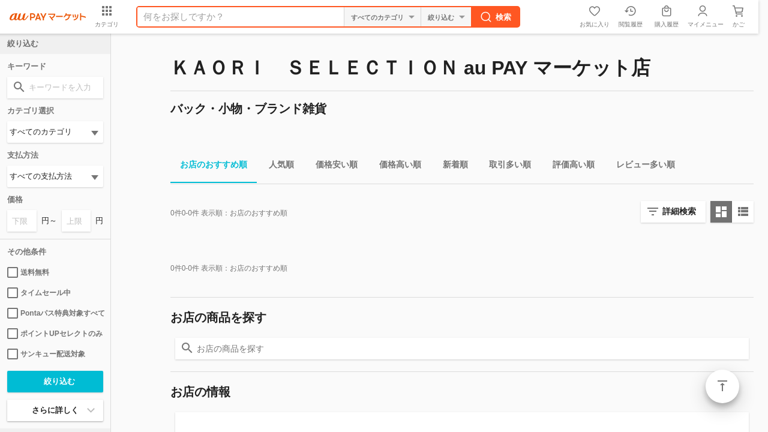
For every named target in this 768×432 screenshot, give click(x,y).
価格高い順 (395, 166)
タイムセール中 (39, 292)
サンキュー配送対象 (46, 354)
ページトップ (722, 386)
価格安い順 (332, 166)
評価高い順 (569, 166)
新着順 (450, 166)
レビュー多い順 (641, 166)
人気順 (276, 166)
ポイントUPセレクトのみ (55, 333)
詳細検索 (679, 211)
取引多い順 (505, 166)
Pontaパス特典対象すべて (55, 313)
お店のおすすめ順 (208, 166)
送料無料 (28, 272)
